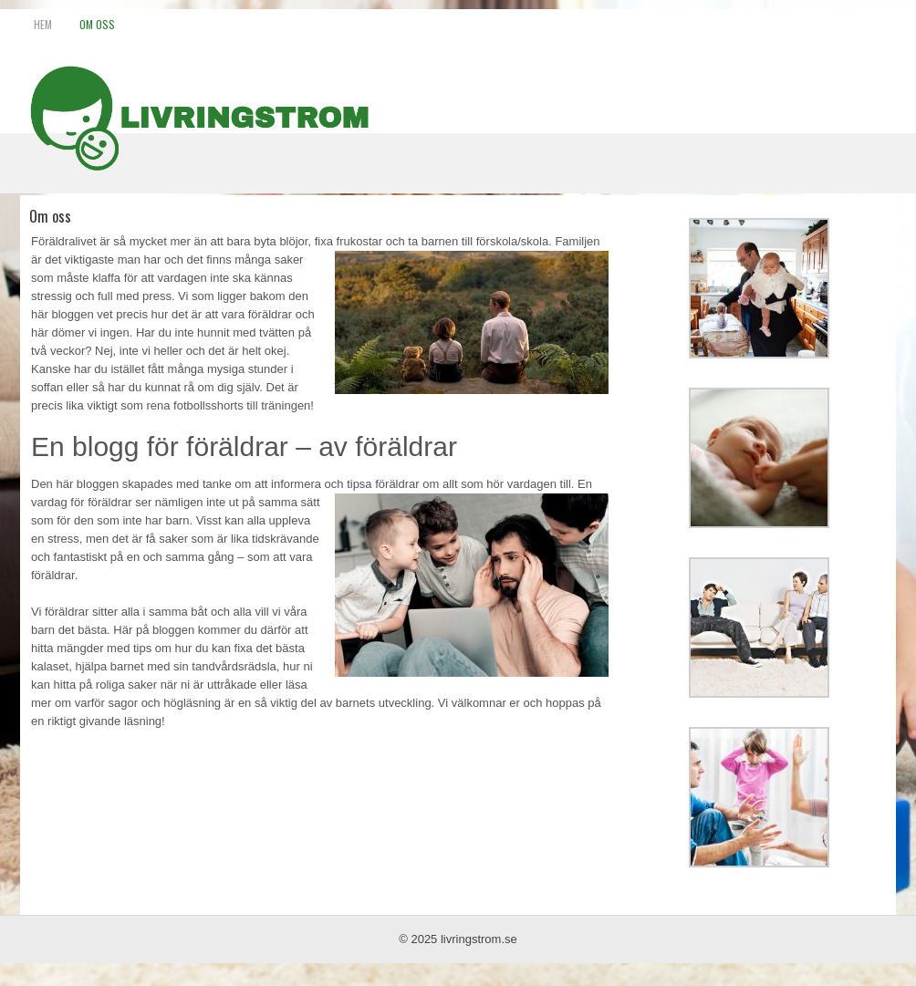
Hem (43, 24)
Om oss (97, 24)
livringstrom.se (479, 939)
